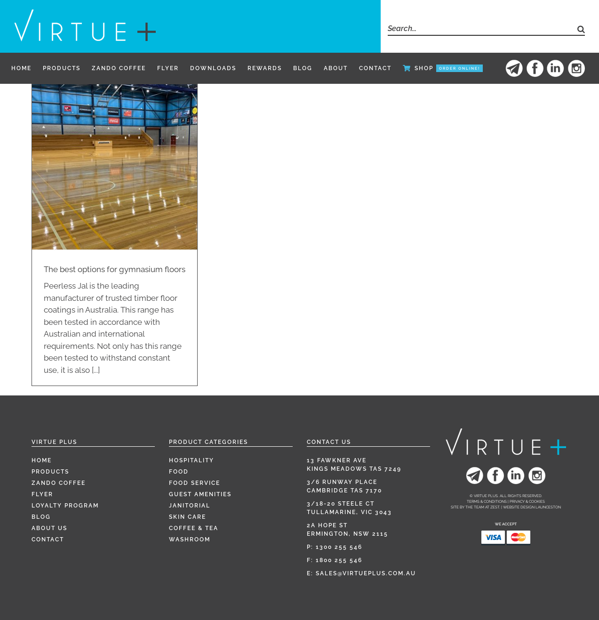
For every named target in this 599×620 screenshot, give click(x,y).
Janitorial (189, 505)
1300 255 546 (339, 547)
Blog (41, 517)
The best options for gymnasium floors (114, 269)
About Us (49, 528)
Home (42, 460)
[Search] (578, 29)
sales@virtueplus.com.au (366, 573)
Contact (48, 539)
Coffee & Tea (193, 528)
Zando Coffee (59, 483)
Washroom (189, 539)
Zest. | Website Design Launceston (525, 507)
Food (179, 471)
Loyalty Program (65, 505)
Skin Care (187, 517)
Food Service (194, 483)
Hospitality (191, 460)
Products (50, 471)
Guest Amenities (200, 494)
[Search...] (479, 29)
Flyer (42, 494)
